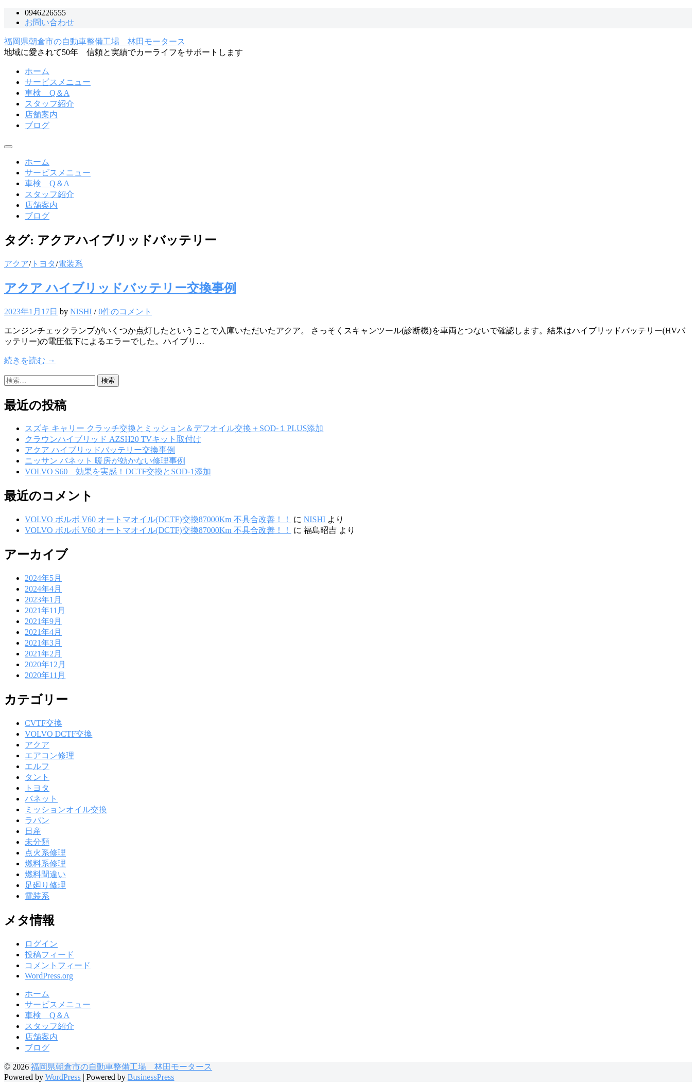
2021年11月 (45, 610)
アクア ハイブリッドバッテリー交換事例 (120, 288)
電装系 (70, 263)
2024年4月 (43, 588)
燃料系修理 (45, 863)
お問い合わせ (49, 22)
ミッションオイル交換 (66, 809)
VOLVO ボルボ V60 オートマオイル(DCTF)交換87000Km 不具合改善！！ (158, 519)
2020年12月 (45, 664)
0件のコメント (125, 311)
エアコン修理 (49, 755)
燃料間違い (45, 874)
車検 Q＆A (47, 92)
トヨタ (43, 263)
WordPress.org (49, 975)
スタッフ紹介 (49, 103)
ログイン (41, 943)
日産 (33, 831)
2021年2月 (43, 653)
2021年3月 (43, 642)
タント (37, 777)
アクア (16, 263)
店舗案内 (41, 114)
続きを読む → (30, 360)
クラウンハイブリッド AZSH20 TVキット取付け (113, 439)
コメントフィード (58, 965)
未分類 (37, 842)
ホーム (37, 71)
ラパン (37, 820)
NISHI (81, 311)
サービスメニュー (58, 82)
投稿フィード (49, 954)
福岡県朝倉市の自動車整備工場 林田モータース (94, 41)
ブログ (37, 125)
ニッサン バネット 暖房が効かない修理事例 (105, 460)
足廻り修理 (45, 885)
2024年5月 (43, 578)
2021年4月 (43, 632)
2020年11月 (45, 675)
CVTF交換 (43, 723)
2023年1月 (43, 599)
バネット (41, 798)
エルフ (37, 766)
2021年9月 (43, 621)
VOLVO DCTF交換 (58, 733)
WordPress (63, 1077)
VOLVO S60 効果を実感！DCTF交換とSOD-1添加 (118, 471)
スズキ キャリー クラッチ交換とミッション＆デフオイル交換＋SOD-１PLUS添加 (174, 428)
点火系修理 (45, 852)
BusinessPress (151, 1077)
